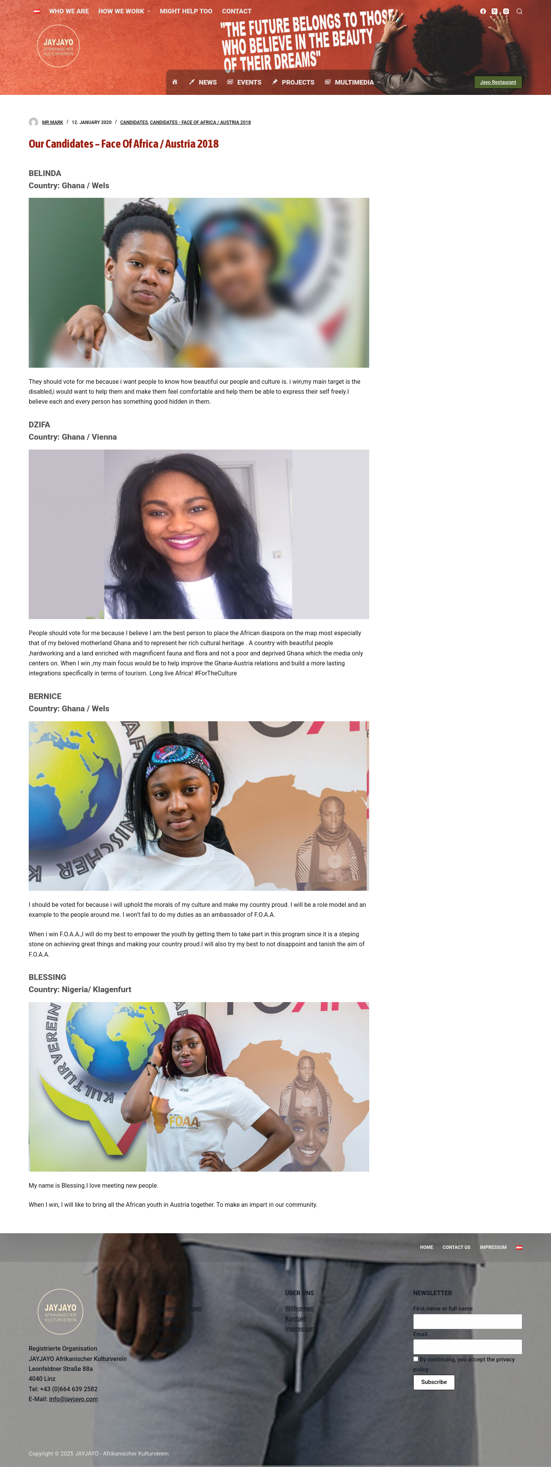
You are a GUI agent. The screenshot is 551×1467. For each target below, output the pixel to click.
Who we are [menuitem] (69, 11)
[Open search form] (519, 11)
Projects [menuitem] (293, 82)
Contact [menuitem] (236, 11)
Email (420, 1334)
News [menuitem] (202, 82)
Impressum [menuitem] (493, 1247)
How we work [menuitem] (125, 11)
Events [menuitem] (244, 82)
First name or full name (443, 1308)
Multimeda (171, 1328)
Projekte (168, 1318)
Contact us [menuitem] (457, 1247)
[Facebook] (483, 11)
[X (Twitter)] (494, 11)
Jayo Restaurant (498, 82)
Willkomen (299, 1308)
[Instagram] (506, 11)
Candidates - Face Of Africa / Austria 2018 (200, 122)
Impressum (300, 1328)
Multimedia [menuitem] (353, 82)
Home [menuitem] (426, 1247)
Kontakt (295, 1318)
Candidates (134, 122)
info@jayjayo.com (73, 1399)
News (164, 1338)
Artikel (166, 1349)
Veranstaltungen (179, 1308)
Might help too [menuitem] (186, 11)
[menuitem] (36, 11)
